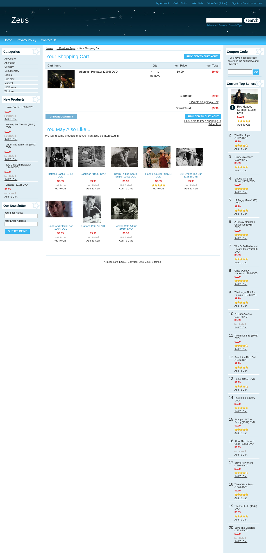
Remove (155, 75)
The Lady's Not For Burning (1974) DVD (245, 293)
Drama (8, 75)
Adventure (10, 58)
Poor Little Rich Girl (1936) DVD (245, 358)
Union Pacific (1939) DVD (20, 107)
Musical (9, 83)
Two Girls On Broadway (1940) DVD (18, 166)
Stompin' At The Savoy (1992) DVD (244, 421)
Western (9, 91)
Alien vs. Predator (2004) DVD (98, 71)
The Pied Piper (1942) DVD (242, 136)
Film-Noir (9, 79)
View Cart (217, 3)
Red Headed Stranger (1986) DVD (246, 110)
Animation (10, 62)
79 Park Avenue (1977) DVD (243, 315)
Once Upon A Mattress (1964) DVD (245, 272)
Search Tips (235, 25)
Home (49, 48)
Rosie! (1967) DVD (244, 379)
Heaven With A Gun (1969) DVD (125, 227)
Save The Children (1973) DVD (244, 529)
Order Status (180, 3)
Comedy (9, 66)
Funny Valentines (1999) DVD (243, 158)
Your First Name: (14, 212)
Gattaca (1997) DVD (93, 226)
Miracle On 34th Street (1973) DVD (244, 180)
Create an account (253, 3)
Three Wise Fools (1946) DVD (244, 485)
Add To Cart (11, 119)
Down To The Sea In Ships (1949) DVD (125, 175)
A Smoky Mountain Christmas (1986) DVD (244, 225)
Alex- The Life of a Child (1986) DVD (244, 442)
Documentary (12, 70)
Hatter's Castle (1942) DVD (60, 175)
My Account (162, 3)
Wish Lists (197, 3)
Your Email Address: (16, 220)
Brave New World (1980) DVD (243, 464)
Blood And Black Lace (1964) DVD (60, 227)
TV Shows (10, 87)
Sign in (235, 3)
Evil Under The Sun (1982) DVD (191, 175)
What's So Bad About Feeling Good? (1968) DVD (246, 249)
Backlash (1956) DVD (93, 174)
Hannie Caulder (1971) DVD (158, 175)
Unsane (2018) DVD (17, 184)
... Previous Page (66, 48)
